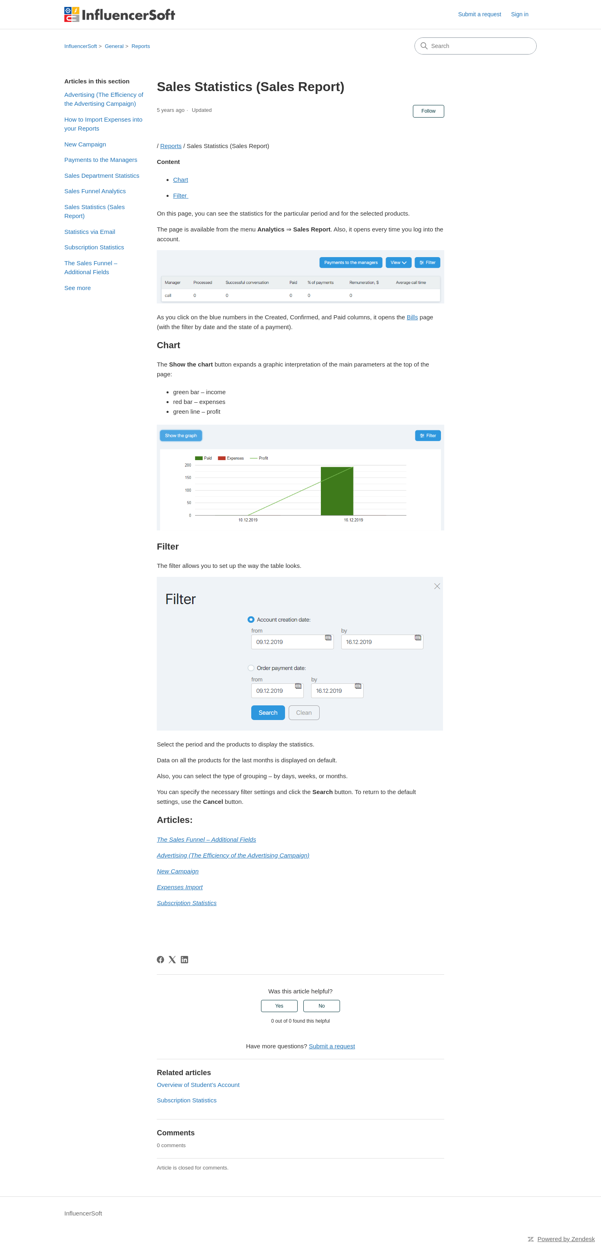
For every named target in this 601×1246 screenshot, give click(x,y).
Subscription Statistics (94, 247)
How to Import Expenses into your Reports (103, 124)
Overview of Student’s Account (198, 1084)
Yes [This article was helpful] (279, 1006)
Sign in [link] (520, 14)
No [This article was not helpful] (321, 1006)
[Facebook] (160, 959)
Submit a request (479, 14)
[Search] (475, 46)
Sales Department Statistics (101, 175)
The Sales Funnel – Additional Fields (90, 268)
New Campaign (85, 144)
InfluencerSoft (80, 46)
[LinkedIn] (184, 959)
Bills (412, 317)
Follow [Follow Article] (428, 111)
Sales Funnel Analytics (95, 191)
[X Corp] (172, 959)
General (114, 46)
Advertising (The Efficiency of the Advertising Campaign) (103, 99)
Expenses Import (180, 887)
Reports (141, 46)
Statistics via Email (89, 231)
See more (77, 287)
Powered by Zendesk (566, 1238)
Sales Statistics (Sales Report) (94, 211)
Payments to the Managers (100, 159)
